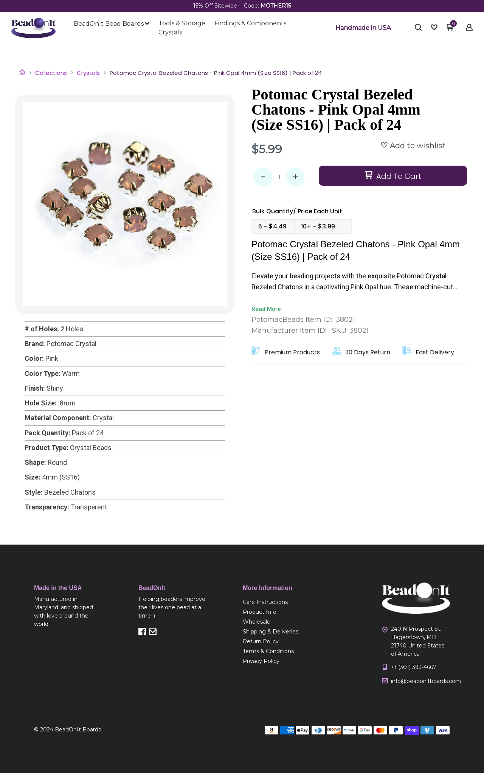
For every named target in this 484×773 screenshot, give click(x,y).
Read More (266, 309)
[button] (363, 28)
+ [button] (295, 177)
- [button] (262, 177)
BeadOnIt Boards (78, 729)
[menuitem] (111, 23)
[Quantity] (279, 177)
